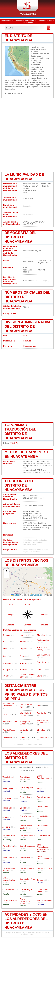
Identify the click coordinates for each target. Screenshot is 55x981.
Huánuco (27, 341)
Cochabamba (43, 640)
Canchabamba (43, 655)
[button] (6, 571)
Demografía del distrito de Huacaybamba (20, 237)
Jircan (5, 676)
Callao (5, 714)
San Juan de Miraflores (42, 721)
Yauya (39, 676)
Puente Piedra (8, 730)
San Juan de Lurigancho (8, 704)
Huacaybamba (28, 14)
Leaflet (15, 595)
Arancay (23, 663)
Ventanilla (24, 730)
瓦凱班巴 (13, 443)
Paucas (44, 615)
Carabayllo (41, 713)
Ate (38, 706)
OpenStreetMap (36, 595)
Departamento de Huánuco (12, 21)
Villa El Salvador (9, 721)
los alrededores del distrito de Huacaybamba (26, 757)
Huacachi (24, 669)
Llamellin (24, 635)
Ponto (39, 669)
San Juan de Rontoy (42, 648)
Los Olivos (7, 737)
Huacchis (6, 663)
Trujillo (23, 737)
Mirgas (23, 649)
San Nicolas (42, 662)
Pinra (10, 604)
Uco (4, 656)
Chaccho (41, 635)
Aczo (4, 641)
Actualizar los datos (13, 93)
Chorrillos (41, 730)
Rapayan (6, 669)
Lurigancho (42, 737)
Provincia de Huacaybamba (35, 21)
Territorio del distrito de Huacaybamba (19, 485)
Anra (22, 656)
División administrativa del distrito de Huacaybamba (27, 326)
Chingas (10, 615)
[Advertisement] (27, 134)
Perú (25, 336)
